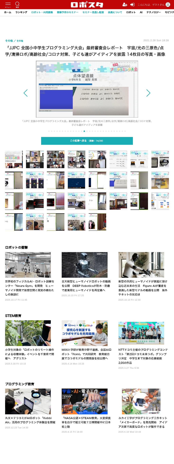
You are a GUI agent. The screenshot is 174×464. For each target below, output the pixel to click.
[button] (40, 93)
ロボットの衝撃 (19, 249)
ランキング (21, 12)
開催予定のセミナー (67, 12)
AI (141, 12)
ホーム (7, 12)
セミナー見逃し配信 (93, 12)
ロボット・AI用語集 (42, 12)
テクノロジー (153, 12)
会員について (115, 12)
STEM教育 (15, 320)
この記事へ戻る (87, 141)
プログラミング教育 (23, 391)
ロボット (131, 12)
